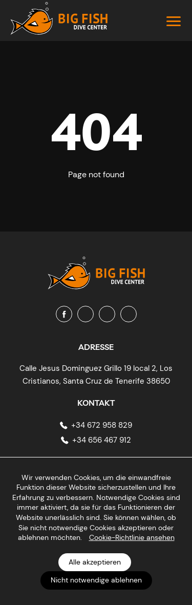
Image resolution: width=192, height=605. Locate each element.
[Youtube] (107, 314)
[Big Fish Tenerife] (96, 268)
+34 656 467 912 (101, 440)
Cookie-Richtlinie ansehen (132, 537)
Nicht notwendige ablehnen (96, 580)
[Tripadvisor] (128, 314)
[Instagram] (85, 314)
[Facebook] (64, 314)
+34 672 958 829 (101, 425)
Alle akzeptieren (95, 562)
